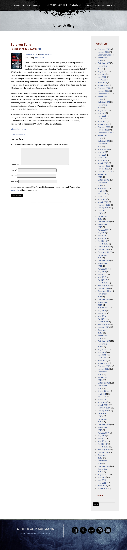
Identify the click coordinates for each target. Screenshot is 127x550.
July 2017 (102, 271)
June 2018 (102, 235)
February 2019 (104, 205)
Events (36, 5)
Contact (110, 5)
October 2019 (104, 180)
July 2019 (102, 191)
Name (14, 170)
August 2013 (103, 433)
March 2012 (103, 488)
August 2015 (103, 349)
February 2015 (104, 366)
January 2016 (103, 327)
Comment (15, 164)
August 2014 (103, 391)
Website (14, 181)
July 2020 (102, 152)
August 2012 (103, 474)
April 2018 (102, 241)
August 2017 (103, 269)
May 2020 (102, 157)
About (90, 5)
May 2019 (102, 196)
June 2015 (102, 355)
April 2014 (102, 402)
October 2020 (104, 141)
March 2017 (103, 282)
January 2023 (103, 52)
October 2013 (104, 424)
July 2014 (102, 394)
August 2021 (103, 110)
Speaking (26, 5)
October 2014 (104, 383)
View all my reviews (19, 129)
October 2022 (104, 63)
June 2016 (102, 313)
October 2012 (104, 466)
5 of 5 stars (39, 57)
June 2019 (102, 193)
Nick (40, 48)
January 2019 (103, 207)
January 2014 (103, 410)
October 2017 (104, 260)
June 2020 (102, 155)
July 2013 (102, 435)
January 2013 (103, 452)
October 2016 (104, 299)
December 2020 (104, 132)
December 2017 (104, 252)
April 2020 (102, 160)
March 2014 (103, 405)
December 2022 (104, 55)
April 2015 (102, 360)
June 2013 (102, 438)
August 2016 (103, 307)
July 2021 (102, 113)
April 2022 (102, 82)
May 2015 (102, 357)
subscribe (15, 190)
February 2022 (104, 88)
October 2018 (104, 221)
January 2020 (103, 168)
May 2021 (102, 118)
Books (17, 5)
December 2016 (104, 291)
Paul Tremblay (46, 54)
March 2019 (103, 202)
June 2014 (102, 396)
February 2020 (104, 166)
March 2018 (103, 243)
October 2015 (104, 341)
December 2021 (104, 93)
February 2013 (104, 449)
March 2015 (103, 363)
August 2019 (103, 188)
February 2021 (104, 127)
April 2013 (102, 444)
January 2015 (103, 369)
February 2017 (104, 285)
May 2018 (102, 238)
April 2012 (102, 485)
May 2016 (102, 316)
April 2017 (102, 280)
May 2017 (102, 277)
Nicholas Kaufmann (63, 5)
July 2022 (102, 74)
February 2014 (104, 407)
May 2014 (102, 399)
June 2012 (102, 480)
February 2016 (104, 324)
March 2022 (103, 85)
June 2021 (102, 116)
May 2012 (102, 483)
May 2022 (102, 79)
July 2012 (102, 477)
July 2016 (102, 310)
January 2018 (103, 249)
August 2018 (103, 230)
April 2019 (102, 199)
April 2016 (102, 319)
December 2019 (104, 171)
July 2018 (102, 232)
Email (14, 175)
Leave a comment (18, 134)
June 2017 (102, 274)
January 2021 (103, 129)
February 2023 (104, 49)
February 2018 (104, 246)
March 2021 (103, 124)
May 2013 (102, 441)
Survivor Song (21, 44)
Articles (99, 5)
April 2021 (102, 121)
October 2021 (104, 102)
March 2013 (103, 446)
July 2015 (102, 352)
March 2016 (103, 321)
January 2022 (103, 91)
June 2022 (102, 77)
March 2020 (103, 163)
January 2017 (103, 288)
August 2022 (103, 71)
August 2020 (103, 149)
